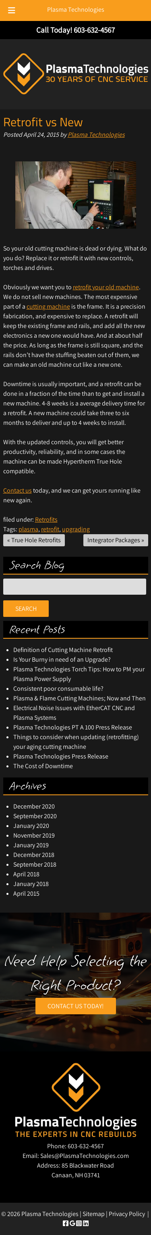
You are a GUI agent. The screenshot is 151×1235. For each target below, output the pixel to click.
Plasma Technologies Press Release (60, 756)
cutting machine (48, 306)
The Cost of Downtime (43, 766)
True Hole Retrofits (36, 540)
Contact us (17, 490)
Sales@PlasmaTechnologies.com (84, 1155)
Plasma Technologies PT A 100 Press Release (72, 727)
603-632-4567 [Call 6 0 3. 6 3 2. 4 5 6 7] (86, 1146)
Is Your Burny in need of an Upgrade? (62, 659)
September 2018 (34, 864)
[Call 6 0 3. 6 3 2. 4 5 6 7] (94, 30)
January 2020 (31, 825)
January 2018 (31, 884)
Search (26, 608)
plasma (28, 529)
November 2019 (34, 835)
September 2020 (35, 816)
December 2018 (33, 854)
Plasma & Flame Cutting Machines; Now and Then (79, 698)
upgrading (76, 529)
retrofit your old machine (106, 287)
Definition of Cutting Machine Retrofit (63, 650)
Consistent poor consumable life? (58, 688)
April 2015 (26, 893)
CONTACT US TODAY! (76, 1006)
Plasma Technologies (75, 9)
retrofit (50, 529)
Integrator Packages (113, 540)
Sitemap (94, 1214)
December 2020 (34, 806)
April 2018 (26, 874)
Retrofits (46, 519)
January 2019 (31, 845)
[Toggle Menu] (11, 10)
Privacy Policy (127, 1214)
